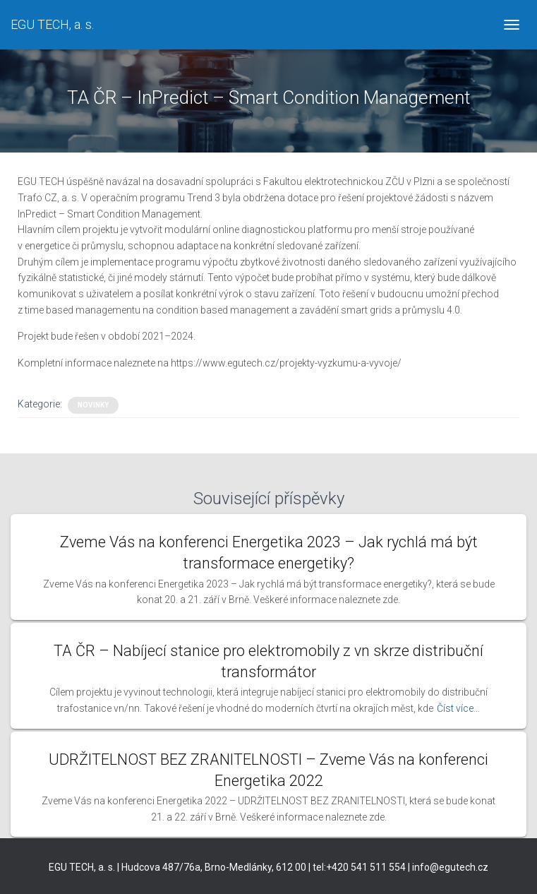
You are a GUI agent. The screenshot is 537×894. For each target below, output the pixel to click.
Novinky (93, 405)
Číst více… (458, 708)
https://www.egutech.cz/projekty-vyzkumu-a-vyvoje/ (286, 363)
